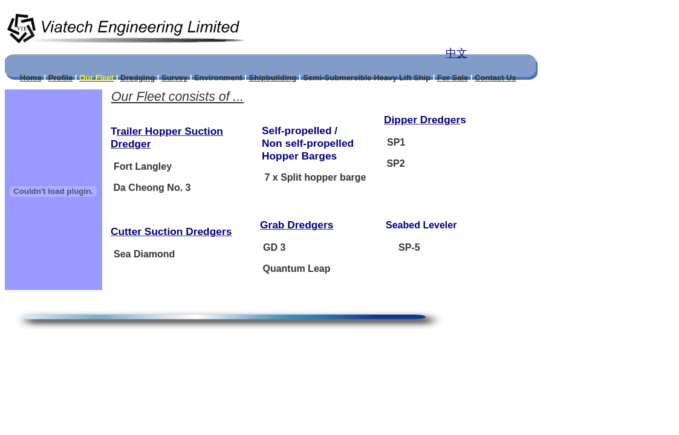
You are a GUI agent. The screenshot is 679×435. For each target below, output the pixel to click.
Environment (218, 77)
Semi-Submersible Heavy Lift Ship (366, 77)
